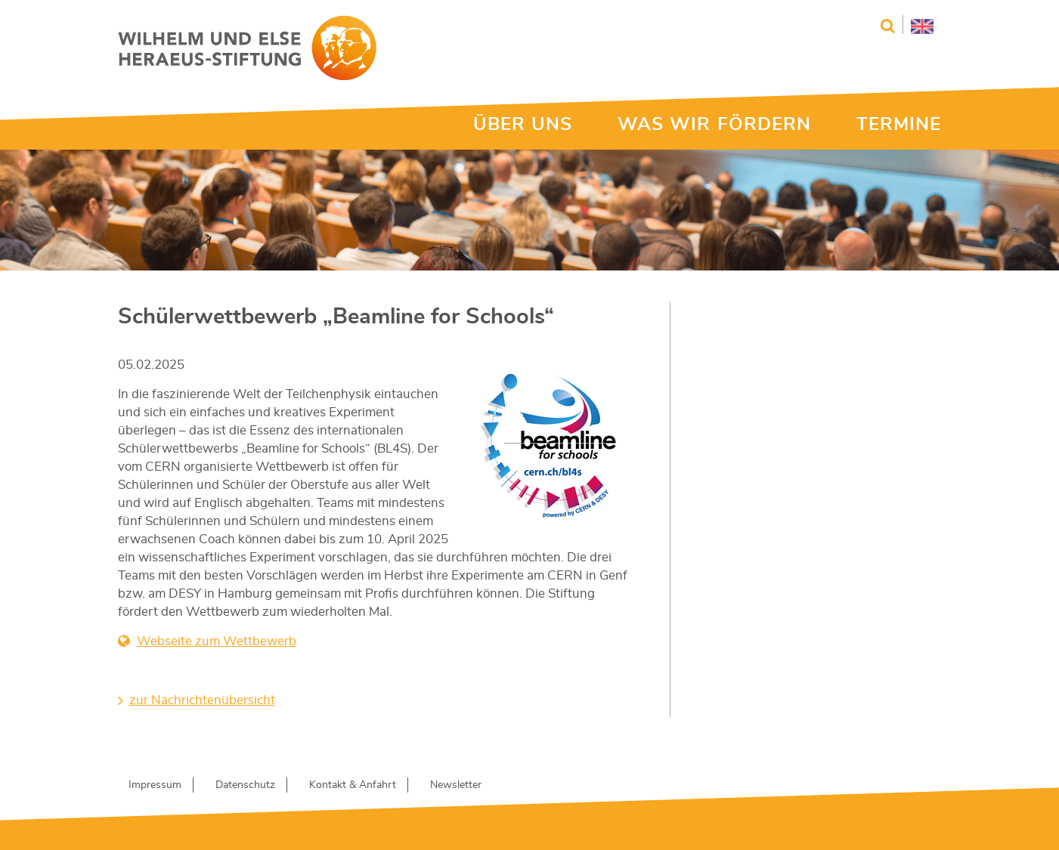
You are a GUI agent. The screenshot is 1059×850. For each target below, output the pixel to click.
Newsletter (456, 785)
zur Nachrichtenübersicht (202, 700)
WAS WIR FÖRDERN (715, 125)
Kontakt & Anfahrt (352, 785)
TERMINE (899, 125)
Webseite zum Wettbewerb (216, 641)
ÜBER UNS (523, 125)
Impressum (155, 785)
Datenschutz (245, 785)
